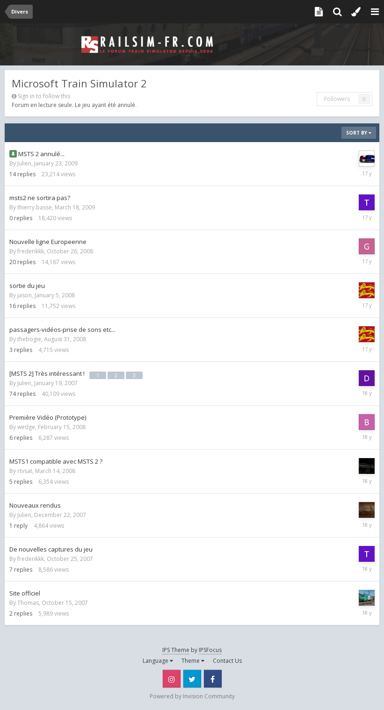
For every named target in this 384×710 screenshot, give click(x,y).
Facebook (213, 679)
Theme (192, 661)
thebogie (29, 339)
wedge (26, 427)
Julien (24, 163)
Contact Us (227, 661)
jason (24, 295)
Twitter (192, 679)
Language (158, 661)
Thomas (28, 603)
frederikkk (30, 251)
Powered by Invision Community (192, 696)
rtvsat (24, 471)
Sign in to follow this (44, 96)
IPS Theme (175, 650)
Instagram (172, 679)
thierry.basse (34, 207)
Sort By (358, 132)
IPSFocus (210, 650)
